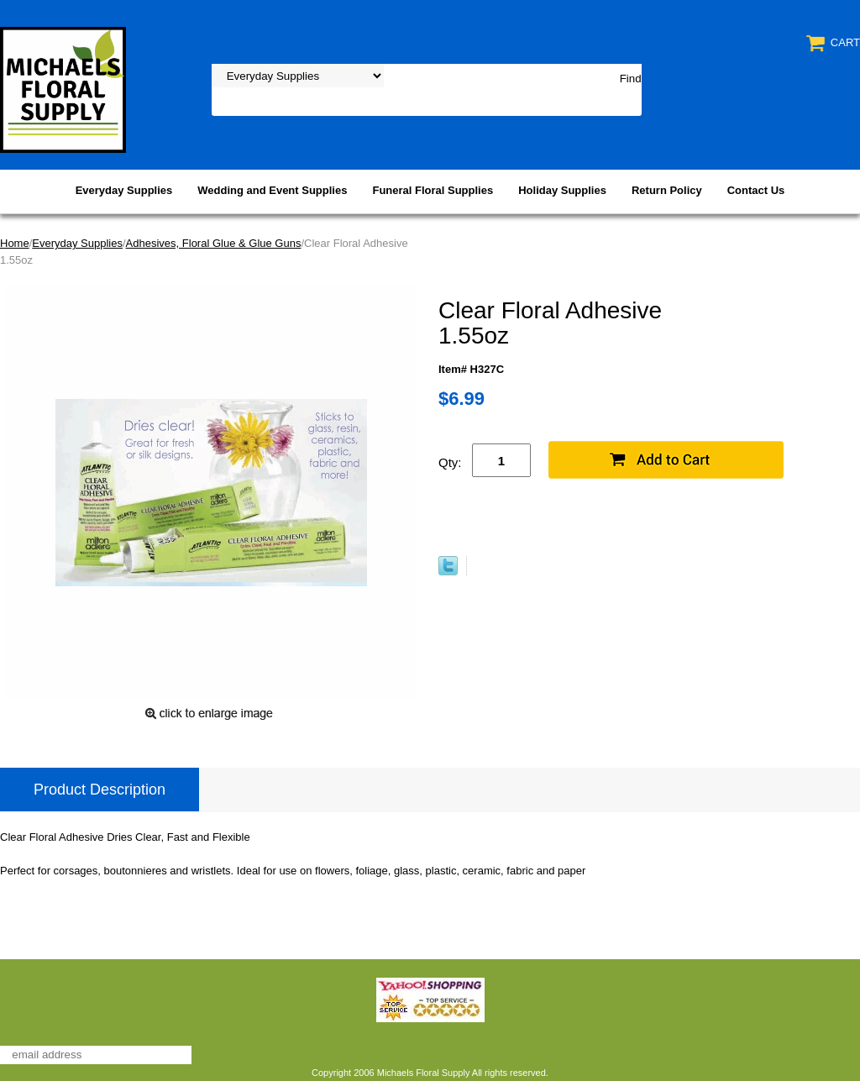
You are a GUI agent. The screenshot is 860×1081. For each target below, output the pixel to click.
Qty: (450, 462)
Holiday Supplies (562, 190)
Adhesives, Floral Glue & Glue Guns (214, 243)
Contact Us (756, 190)
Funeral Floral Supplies (432, 190)
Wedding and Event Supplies (272, 190)
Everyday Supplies (124, 190)
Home (14, 243)
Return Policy (667, 190)
